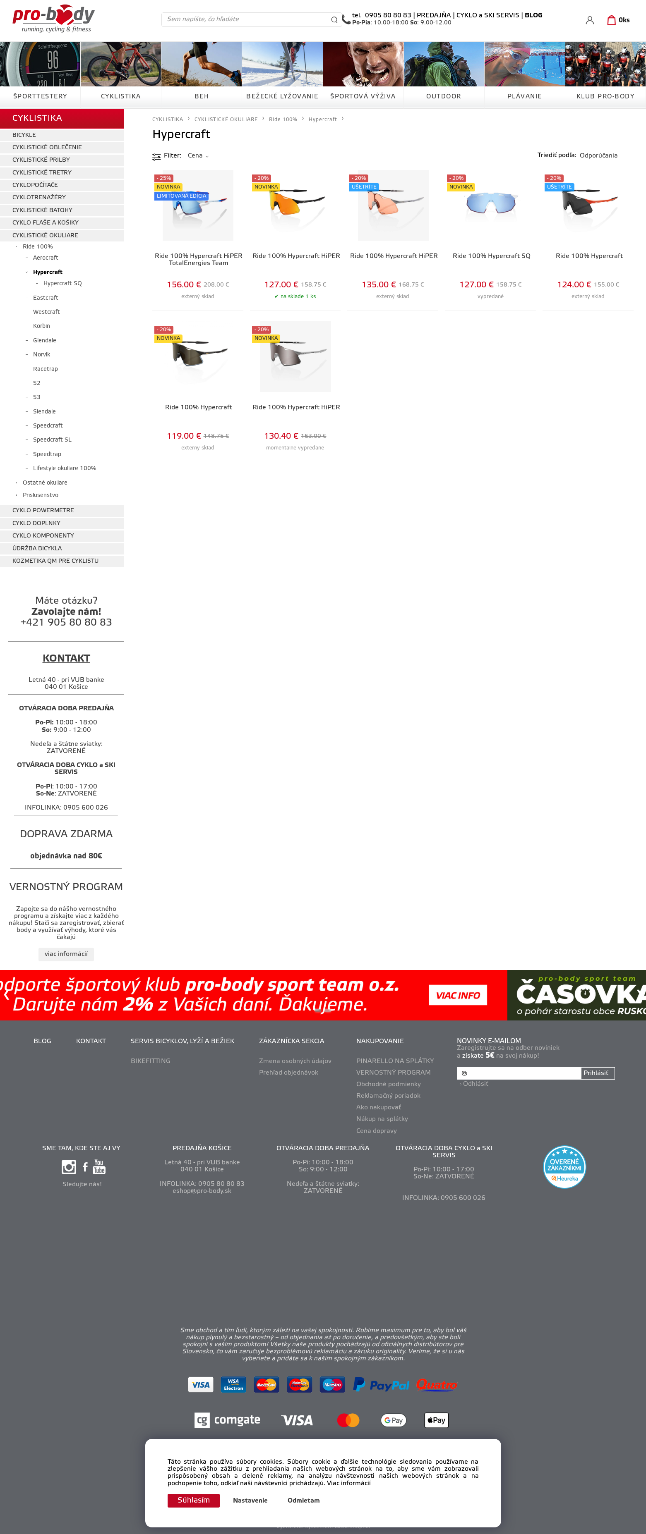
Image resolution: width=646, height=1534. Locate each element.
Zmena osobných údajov (295, 1061)
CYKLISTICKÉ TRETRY (42, 173)
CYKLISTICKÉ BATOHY (42, 210)
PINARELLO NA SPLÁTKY (395, 1061)
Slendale (44, 412)
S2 (37, 383)
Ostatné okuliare (45, 483)
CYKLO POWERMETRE (43, 511)
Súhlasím (194, 1500)
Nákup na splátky (382, 1119)
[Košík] (617, 20)
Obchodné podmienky (388, 1084)
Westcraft (46, 312)
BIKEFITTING (151, 1061)
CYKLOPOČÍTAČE (35, 185)
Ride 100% (38, 247)
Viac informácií (349, 1483)
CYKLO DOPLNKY (36, 523)
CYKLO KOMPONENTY (43, 536)
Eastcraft (45, 298)
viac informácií (66, 954)
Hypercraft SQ (62, 284)
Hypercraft (47, 272)
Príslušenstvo (40, 495)
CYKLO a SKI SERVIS (487, 16)
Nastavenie (250, 1501)
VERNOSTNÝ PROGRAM (393, 1073)
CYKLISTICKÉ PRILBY (41, 160)
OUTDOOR (443, 97)
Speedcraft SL (52, 440)
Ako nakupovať (378, 1108)
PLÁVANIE (524, 97)
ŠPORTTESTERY (40, 97)
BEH (202, 97)
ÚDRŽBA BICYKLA (37, 549)
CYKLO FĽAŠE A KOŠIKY (45, 223)
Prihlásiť (596, 1073)
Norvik (41, 355)
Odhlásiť (475, 1084)
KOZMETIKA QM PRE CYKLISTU (55, 561)
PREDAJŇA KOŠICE (202, 1149)
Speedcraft (48, 426)
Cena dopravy (376, 1131)
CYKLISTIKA (121, 97)
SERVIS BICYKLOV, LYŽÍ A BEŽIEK (182, 1041)
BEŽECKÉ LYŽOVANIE (282, 97)
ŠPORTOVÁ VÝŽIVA (363, 97)
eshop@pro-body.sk (202, 1191)
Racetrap (45, 369)
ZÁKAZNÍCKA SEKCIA (291, 1041)
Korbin (41, 326)
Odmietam (304, 1501)
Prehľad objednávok (288, 1073)
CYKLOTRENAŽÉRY (39, 198)
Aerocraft (45, 258)
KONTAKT (91, 1041)
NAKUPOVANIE (380, 1041)
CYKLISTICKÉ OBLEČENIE (47, 148)
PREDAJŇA (434, 16)
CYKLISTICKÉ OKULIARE (45, 236)
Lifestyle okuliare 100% (64, 468)
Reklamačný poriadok (388, 1096)
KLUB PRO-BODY (605, 97)
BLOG (42, 1041)
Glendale (44, 341)
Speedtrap (47, 454)
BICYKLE (24, 135)
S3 (37, 397)
